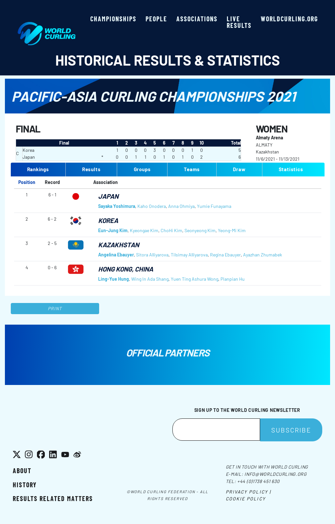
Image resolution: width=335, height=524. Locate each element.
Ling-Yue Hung (113, 279)
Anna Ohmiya (181, 206)
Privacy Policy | (248, 491)
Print (55, 308)
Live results (239, 22)
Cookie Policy (246, 498)
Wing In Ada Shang (149, 279)
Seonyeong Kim (200, 230)
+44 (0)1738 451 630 (258, 481)
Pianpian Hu (232, 279)
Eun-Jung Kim (113, 230)
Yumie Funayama (214, 206)
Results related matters (53, 498)
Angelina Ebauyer (116, 254)
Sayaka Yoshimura (116, 206)
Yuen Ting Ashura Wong (194, 279)
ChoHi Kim (171, 230)
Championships (113, 19)
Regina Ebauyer (225, 254)
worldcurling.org (289, 19)
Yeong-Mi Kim (232, 230)
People (156, 19)
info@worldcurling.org (275, 474)
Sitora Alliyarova (152, 254)
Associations (197, 19)
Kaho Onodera (151, 206)
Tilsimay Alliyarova (189, 254)
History (25, 485)
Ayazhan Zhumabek (262, 254)
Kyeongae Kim (144, 230)
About (22, 470)
